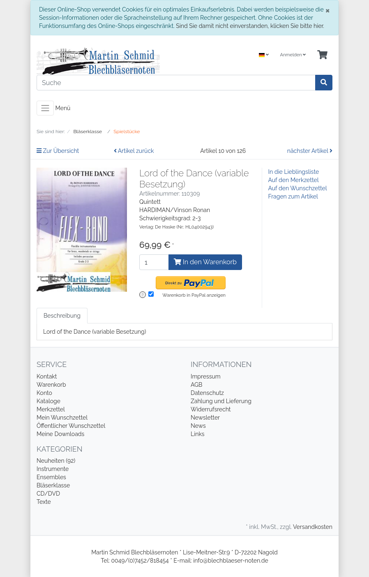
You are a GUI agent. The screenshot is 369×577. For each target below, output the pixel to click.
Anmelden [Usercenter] (293, 55)
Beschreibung (62, 315)
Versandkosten (312, 527)
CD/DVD (48, 493)
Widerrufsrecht (211, 409)
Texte (44, 502)
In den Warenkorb (205, 262)
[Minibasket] (322, 55)
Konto (44, 393)
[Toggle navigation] (45, 108)
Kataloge (48, 401)
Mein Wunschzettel (62, 417)
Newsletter (205, 417)
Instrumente (53, 469)
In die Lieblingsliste (293, 171)
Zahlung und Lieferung (221, 401)
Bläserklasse (53, 485)
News (198, 425)
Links (198, 434)
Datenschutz (207, 393)
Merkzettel (51, 409)
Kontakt (47, 376)
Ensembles (51, 477)
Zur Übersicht (58, 151)
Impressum (206, 376)
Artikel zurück (134, 151)
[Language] (264, 55)
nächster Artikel (309, 151)
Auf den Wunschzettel (297, 188)
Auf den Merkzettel (293, 180)
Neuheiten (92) (56, 460)
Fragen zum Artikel (293, 196)
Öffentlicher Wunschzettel (71, 425)
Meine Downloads (60, 434)
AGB (196, 384)
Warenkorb (51, 384)
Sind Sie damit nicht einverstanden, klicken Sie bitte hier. (250, 26)
